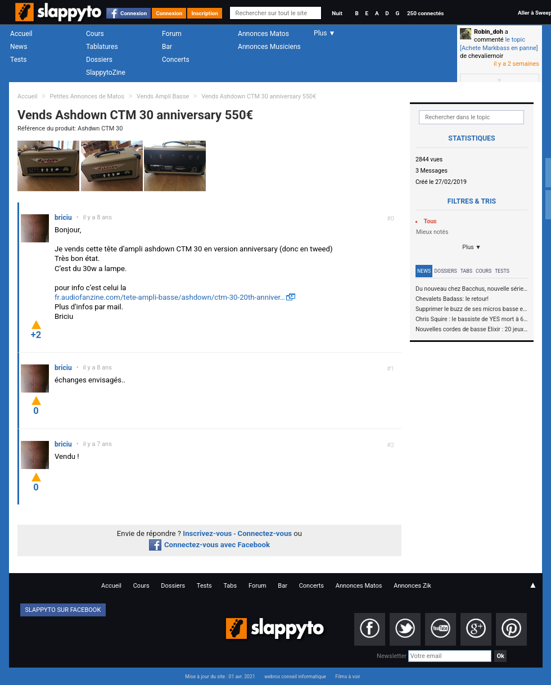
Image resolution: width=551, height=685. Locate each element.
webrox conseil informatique (295, 676)
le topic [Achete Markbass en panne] (499, 43)
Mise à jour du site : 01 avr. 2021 (220, 676)
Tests (18, 60)
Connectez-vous (265, 533)
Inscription (204, 13)
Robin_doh (488, 31)
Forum (172, 34)
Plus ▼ (471, 247)
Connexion (133, 13)
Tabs (466, 271)
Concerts (175, 60)
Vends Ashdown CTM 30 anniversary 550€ (258, 96)
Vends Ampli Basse (163, 96)
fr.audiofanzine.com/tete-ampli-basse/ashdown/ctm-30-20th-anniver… (170, 297)
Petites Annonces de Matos (86, 96)
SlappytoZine (105, 72)
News (18, 47)
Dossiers (99, 60)
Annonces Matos (263, 34)
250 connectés (425, 13)
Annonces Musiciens (269, 47)
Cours (95, 34)
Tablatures (102, 47)
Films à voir (347, 676)
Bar (167, 47)
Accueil (21, 34)
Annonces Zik (412, 585)
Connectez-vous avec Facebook (209, 544)
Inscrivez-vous (207, 533)
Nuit (337, 13)
